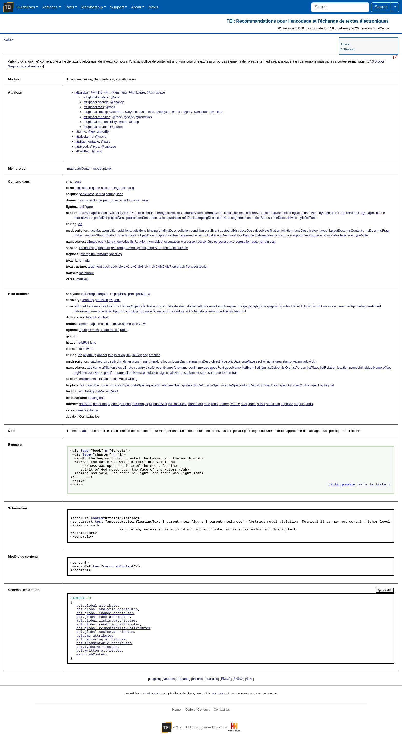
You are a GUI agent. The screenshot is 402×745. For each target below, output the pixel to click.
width (312, 361)
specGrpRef (301, 385)
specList (317, 385)
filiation (275, 230)
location (342, 367)
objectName (373, 367)
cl (84, 294)
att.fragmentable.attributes (104, 643)
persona (220, 241)
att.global (82, 92)
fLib (79, 349)
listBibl (317, 306)
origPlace (248, 361)
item (78, 188)
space (252, 404)
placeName (133, 373)
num (121, 311)
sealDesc (243, 235)
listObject (273, 367)
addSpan (85, 404)
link (128, 355)
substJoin (273, 404)
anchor (102, 355)
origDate (234, 361)
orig (127, 311)
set (138, 200)
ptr (138, 311)
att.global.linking (95, 112)
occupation (172, 241)
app (81, 391)
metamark (86, 273)
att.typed (81, 146)
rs (164, 311)
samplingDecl (205, 218)
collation (184, 230)
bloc (119, 367)
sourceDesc (277, 218)
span (130, 294)
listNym (260, 367)
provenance (188, 235)
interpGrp (102, 294)
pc (116, 294)
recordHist (205, 235)
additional (125, 230)
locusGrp (178, 361)
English (154, 679)
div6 (161, 266)
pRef (104, 317)
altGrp (91, 355)
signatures (258, 235)
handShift (160, 404)
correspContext (215, 213)
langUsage (366, 213)
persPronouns (114, 373)
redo (214, 404)
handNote (311, 213)
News (153, 7)
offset (387, 367)
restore (224, 404)
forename (181, 367)
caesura (82, 410)
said (104, 188)
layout (324, 230)
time (219, 311)
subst (261, 404)
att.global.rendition (97, 117)
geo (206, 367)
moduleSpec (230, 385)
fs (84, 349)
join (110, 355)
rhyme (93, 410)
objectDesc (146, 235)
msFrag (383, 230)
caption (94, 324)
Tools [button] (69, 7)
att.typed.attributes (96, 647)
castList (83, 200)
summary (285, 235)
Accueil (345, 44)
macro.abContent (79, 168)
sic (183, 311)
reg (159, 311)
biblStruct (114, 306)
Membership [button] (92, 7)
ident (189, 385)
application (99, 213)
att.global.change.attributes (105, 613)
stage (116, 188)
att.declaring (84, 136)
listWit (100, 391)
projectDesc (116, 218)
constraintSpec (120, 385)
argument (95, 266)
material (192, 361)
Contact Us (222, 709)
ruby (170, 311)
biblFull (84, 342)
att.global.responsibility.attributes (113, 628)
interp (91, 294)
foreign (242, 306)
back (106, 266)
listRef (198, 385)
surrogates (331, 235)
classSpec (92, 385)
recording (118, 248)
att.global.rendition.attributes (108, 624)
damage (104, 404)
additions (139, 230)
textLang (127, 188)
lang (89, 317)
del (176, 306)
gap (250, 306)
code (104, 385)
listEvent (248, 367)
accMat (95, 230)
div (120, 266)
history (314, 230)
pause (107, 379)
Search (381, 7)
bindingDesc (168, 230)
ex (146, 404)
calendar (148, 213)
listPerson (299, 367)
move (117, 324)
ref (154, 311)
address (94, 306)
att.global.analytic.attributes (107, 609)
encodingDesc (292, 213)
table (123, 330)
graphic (272, 306)
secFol (261, 361)
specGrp (115, 254)
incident (85, 379)
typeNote (361, 235)
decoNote (262, 230)
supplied (287, 404)
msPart (110, 235)
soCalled (192, 311)
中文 (249, 679)
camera (83, 324)
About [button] (136, 7)
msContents (355, 230)
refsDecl (188, 218)
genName (195, 367)
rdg (87, 260)
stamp (287, 361)
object (159, 241)
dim (119, 361)
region (163, 373)
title (225, 311)
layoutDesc (337, 230)
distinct (192, 306)
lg (305, 306)
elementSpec (171, 385)
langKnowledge (118, 241)
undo (309, 404)
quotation (174, 218)
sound (126, 324)
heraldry (156, 361)
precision (101, 300)
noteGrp (111, 311)
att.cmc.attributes (94, 636)
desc (182, 306)
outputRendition (251, 385)
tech (135, 324)
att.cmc (80, 131)
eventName (164, 367)
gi (183, 385)
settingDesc (114, 194)
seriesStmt (259, 218)
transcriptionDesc (175, 248)
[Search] (340, 7)
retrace (235, 404)
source (272, 235)
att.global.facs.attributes (103, 617)
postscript (200, 266)
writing (132, 379)
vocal (123, 379)
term (211, 311)
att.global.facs (94, 107)
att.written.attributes (99, 651)
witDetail (112, 391)
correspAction (193, 213)
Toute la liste (371, 484)
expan (231, 306)
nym (150, 241)
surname (214, 373)
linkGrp (137, 355)
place (231, 241)
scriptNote (222, 218)
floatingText (96, 398)
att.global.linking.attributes (106, 620)
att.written (82, 151)
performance (112, 200)
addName (94, 367)
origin (160, 235)
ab (80, 224)
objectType (219, 361)
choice (150, 306)
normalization (83, 218)
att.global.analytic (96, 97)
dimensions (131, 361)
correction (174, 213)
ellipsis (203, 306)
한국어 (238, 679)
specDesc (271, 385)
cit (157, 306)
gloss (262, 306)
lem (81, 260)
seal (233, 235)
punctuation (158, 218)
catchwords (98, 361)
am (95, 404)
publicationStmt (137, 218)
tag (326, 385)
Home (176, 709)
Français (211, 679)
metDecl (82, 279)
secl (244, 404)
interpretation (347, 213)
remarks (102, 254)
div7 (168, 266)
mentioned (373, 306)
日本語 (226, 679)
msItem (79, 235)
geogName (233, 367)
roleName (176, 373)
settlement (191, 373)
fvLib (89, 349)
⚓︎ (389, 484)
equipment (102, 248)
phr (120, 294)
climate (92, 241)
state (255, 241)
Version (149, 693)
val (332, 385)
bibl (103, 306)
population (243, 241)
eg (148, 385)
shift (115, 379)
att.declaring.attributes (101, 639)
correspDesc (236, 213)
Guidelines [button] (25, 7)
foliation (286, 230)
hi (280, 306)
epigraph (178, 266)
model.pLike (102, 168)
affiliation (108, 367)
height (145, 361)
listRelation (138, 241)
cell (81, 207)
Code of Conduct (197, 709)
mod (207, 404)
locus (167, 361)
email (213, 306)
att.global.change (96, 102)
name (92, 311)
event (102, 241)
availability (115, 213)
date (170, 306)
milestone (81, 311)
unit (243, 311)
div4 (147, 266)
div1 (126, 266)
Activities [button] (50, 7)
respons (115, 300)
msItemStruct (94, 235)
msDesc (371, 230)
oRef (96, 317)
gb (256, 306)
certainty (88, 300)
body (114, 266)
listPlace (313, 367)
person (192, 241)
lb (302, 306)
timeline (154, 355)
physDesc (172, 235)
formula (93, 330)
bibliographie (341, 484)
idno (93, 342)
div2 (133, 266)
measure (329, 306)
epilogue (96, 200)
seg (145, 355)
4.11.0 (156, 693)
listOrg (286, 367)
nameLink (356, 367)
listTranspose (177, 404)
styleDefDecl (307, 218)
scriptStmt (154, 248)
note (85, 188)
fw (150, 404)
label (296, 306)
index (286, 306)
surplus (299, 404)
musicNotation (127, 235)
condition (197, 230)
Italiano (197, 679)
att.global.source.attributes (105, 632)
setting (100, 194)
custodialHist (229, 230)
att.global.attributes (97, 606)
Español (183, 679)
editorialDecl (272, 213)
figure (89, 207)
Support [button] (117, 7)
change (161, 213)
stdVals (291, 218)
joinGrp (119, 355)
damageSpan (121, 404)
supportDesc (314, 235)
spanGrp (141, 294)
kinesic (97, 379)
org (183, 241)
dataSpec (138, 385)
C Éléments (348, 49)
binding (152, 230)
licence (380, 213)
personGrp (205, 241)
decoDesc (246, 230)
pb (133, 311)
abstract (85, 213)
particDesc (86, 194)
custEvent (212, 230)
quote (96, 188)
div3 (141, 266)
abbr (78, 306)
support (298, 235)
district (150, 367)
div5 (154, 266)
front (189, 266)
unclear (234, 311)
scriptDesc (221, 235)
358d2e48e (218, 693)
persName (95, 373)
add (85, 306)
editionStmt (254, 213)
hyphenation (328, 213)
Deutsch (169, 679)
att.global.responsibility (100, 122)
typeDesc (347, 235)
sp (110, 188)
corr (163, 306)
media (360, 306)
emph (222, 306)
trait (272, 241)
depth (112, 361)
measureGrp (346, 306)
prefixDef (100, 218)
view (144, 200)
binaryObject (131, 306)
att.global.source (96, 127)
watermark (300, 361)
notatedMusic (109, 330)
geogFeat (217, 367)
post (77, 181)
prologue (128, 200)
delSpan (138, 404)
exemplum (88, 254)
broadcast (86, 248)
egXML (156, 385)
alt (85, 355)
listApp (90, 391)
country (139, 367)
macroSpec (212, 385)
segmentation (241, 218)
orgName (80, 373)
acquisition (109, 230)
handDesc (300, 230)
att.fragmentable (87, 141)
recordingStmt (136, 248)
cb (143, 306)
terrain (264, 241)
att (82, 385)
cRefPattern (132, 213)
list (310, 306)
